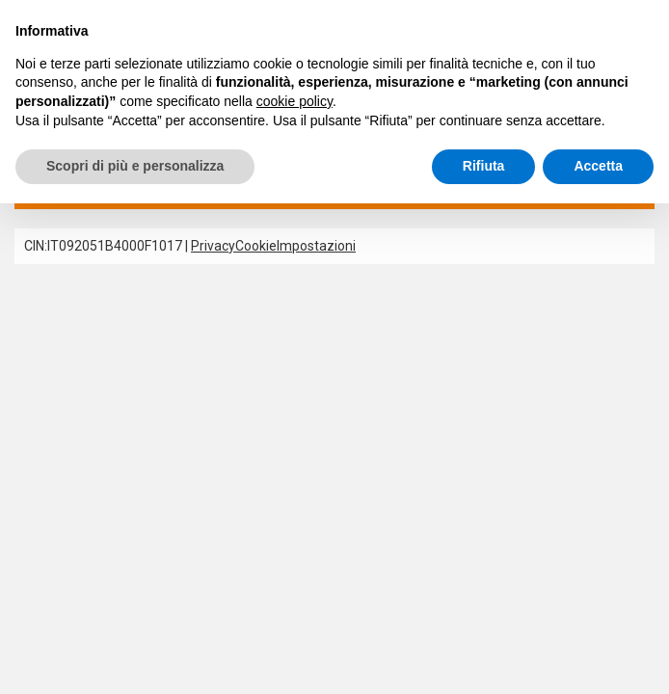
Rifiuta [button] (484, 166)
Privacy (213, 246)
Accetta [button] (598, 166)
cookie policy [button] (294, 101)
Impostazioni (316, 246)
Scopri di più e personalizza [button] (135, 166)
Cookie (256, 246)
